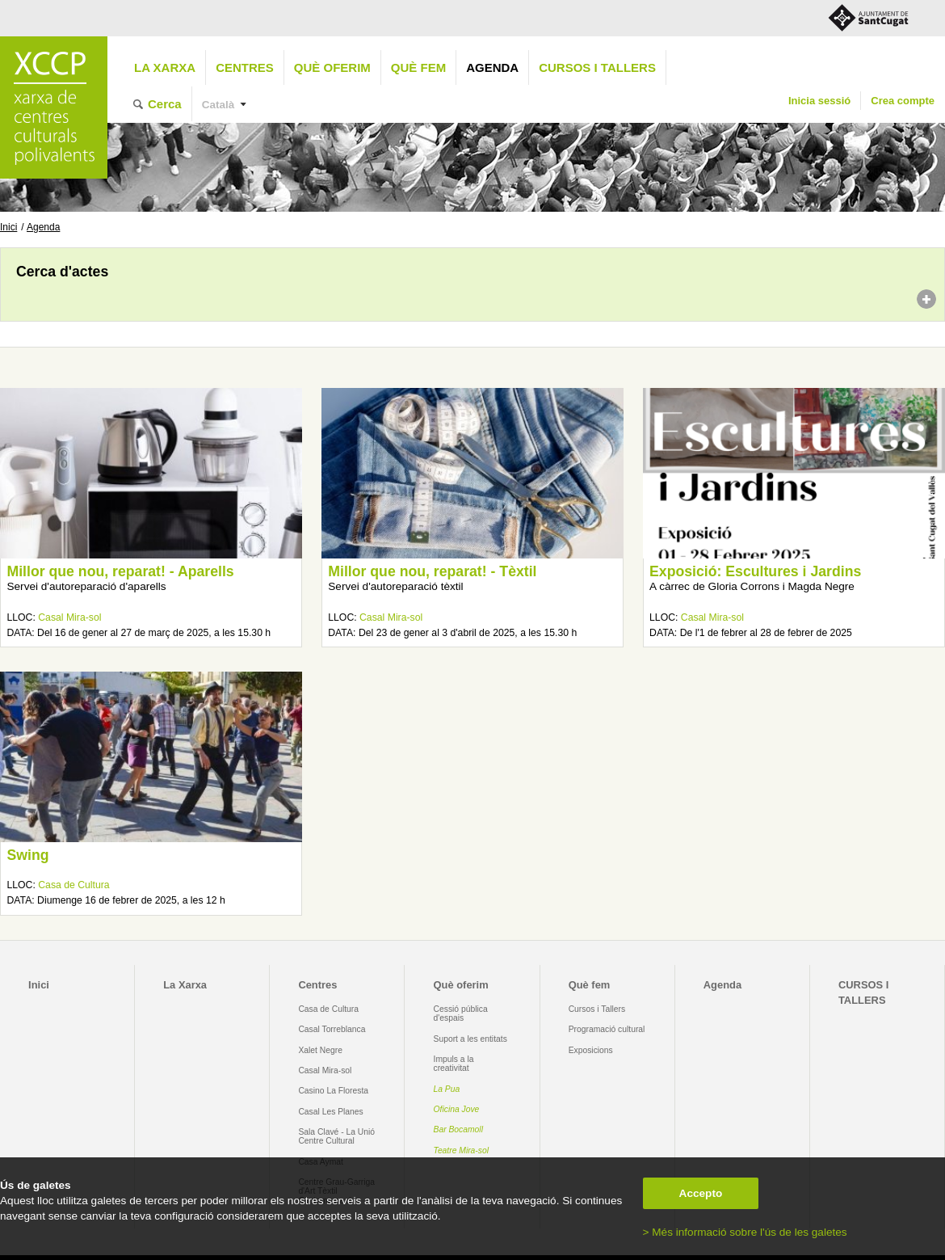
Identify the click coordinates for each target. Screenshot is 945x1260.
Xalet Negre (320, 1050)
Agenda (492, 67)
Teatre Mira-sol (461, 1150)
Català (218, 105)
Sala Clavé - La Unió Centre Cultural (336, 1136)
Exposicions (591, 1050)
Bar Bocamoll (458, 1129)
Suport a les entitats (470, 1039)
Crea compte (902, 101)
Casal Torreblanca (331, 1029)
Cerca (165, 104)
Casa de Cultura (73, 885)
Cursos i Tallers (597, 1009)
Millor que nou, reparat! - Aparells (119, 571)
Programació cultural (607, 1029)
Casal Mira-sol (69, 617)
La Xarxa (164, 67)
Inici (8, 227)
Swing (27, 855)
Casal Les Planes (330, 1111)
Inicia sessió (819, 101)
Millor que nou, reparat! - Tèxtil (432, 571)
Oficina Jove (457, 1109)
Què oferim (332, 67)
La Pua (447, 1089)
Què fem (418, 67)
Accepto (701, 1193)
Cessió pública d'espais (461, 1013)
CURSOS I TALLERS (597, 67)
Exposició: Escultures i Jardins (755, 571)
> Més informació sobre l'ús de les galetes (745, 1232)
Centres (245, 67)
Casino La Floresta (333, 1090)
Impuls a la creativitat (454, 1063)
